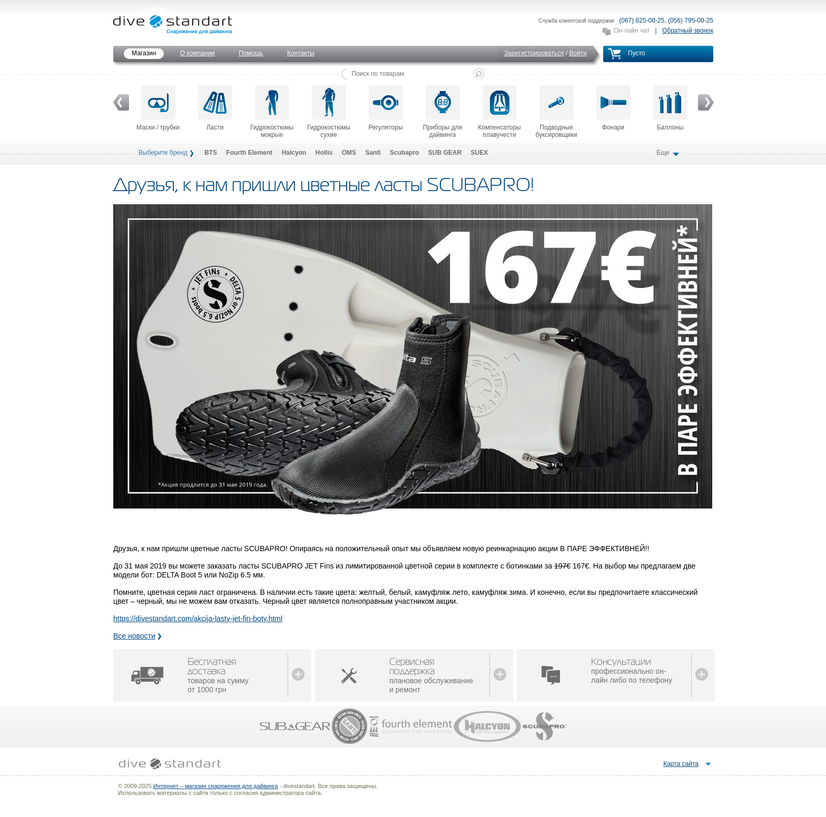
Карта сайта (681, 764)
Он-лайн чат (632, 30)
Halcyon (294, 152)
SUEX (479, 152)
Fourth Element (249, 152)
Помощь (251, 53)
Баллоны (670, 108)
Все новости (134, 636)
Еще (663, 152)
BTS (210, 152)
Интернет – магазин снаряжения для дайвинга (215, 786)
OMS (349, 152)
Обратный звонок (687, 30)
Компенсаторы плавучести (499, 111)
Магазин (144, 53)
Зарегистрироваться (534, 53)
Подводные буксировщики (556, 111)
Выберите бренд (163, 152)
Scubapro (404, 152)
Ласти (215, 108)
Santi (372, 152)
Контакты (300, 53)
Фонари (613, 108)
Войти (578, 53)
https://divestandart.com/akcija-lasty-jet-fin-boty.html (197, 618)
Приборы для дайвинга (443, 111)
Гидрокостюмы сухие (328, 111)
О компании (197, 53)
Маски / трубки (158, 108)
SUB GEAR (444, 152)
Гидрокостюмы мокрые (271, 111)
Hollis (324, 152)
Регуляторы (385, 108)
